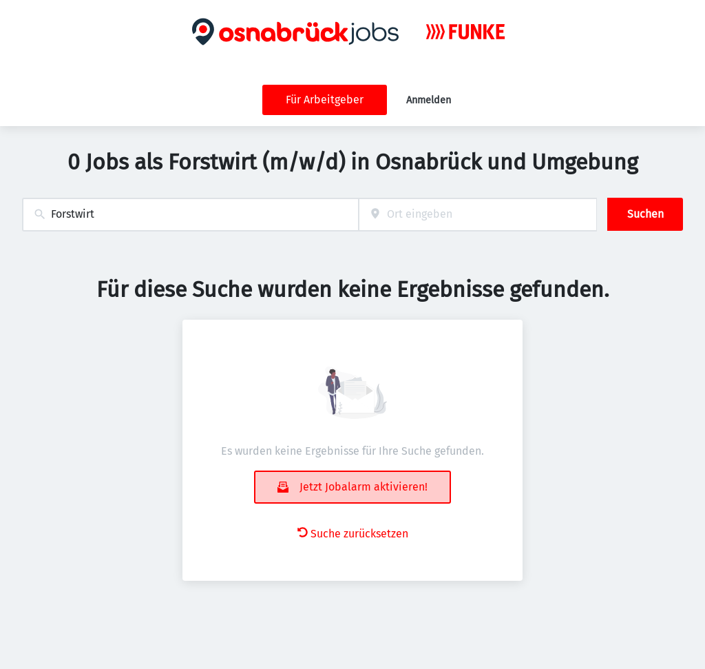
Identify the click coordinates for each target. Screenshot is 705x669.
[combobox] (190, 214)
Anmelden (428, 100)
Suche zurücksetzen (352, 533)
